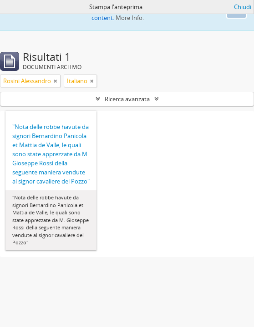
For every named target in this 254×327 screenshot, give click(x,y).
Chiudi (242, 7)
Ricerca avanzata (127, 99)
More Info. (130, 18)
